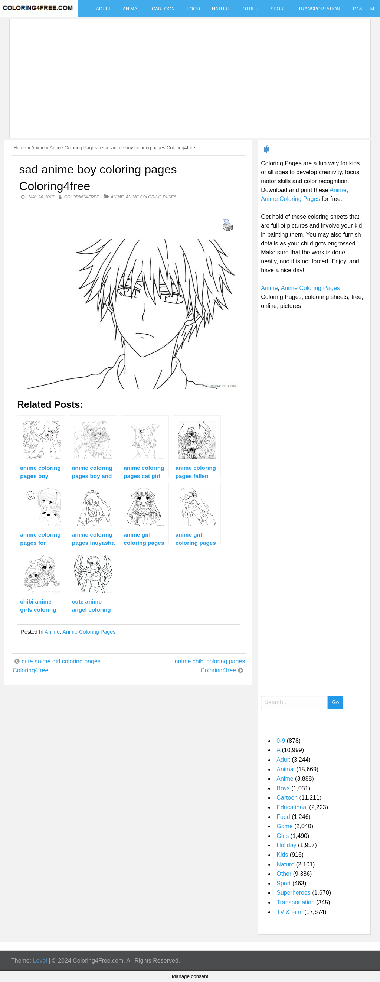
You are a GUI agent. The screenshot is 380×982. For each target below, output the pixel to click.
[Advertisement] (188, 74)
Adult (103, 9)
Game (284, 826)
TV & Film (289, 912)
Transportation (319, 9)
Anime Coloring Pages (73, 147)
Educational (292, 807)
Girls (282, 836)
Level (40, 960)
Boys (283, 788)
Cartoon (163, 9)
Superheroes (293, 893)
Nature (221, 9)
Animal (131, 9)
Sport (278, 9)
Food (193, 9)
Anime (38, 147)
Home (19, 147)
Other (250, 9)
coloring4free (81, 197)
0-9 (280, 741)
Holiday (286, 845)
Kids (282, 855)
